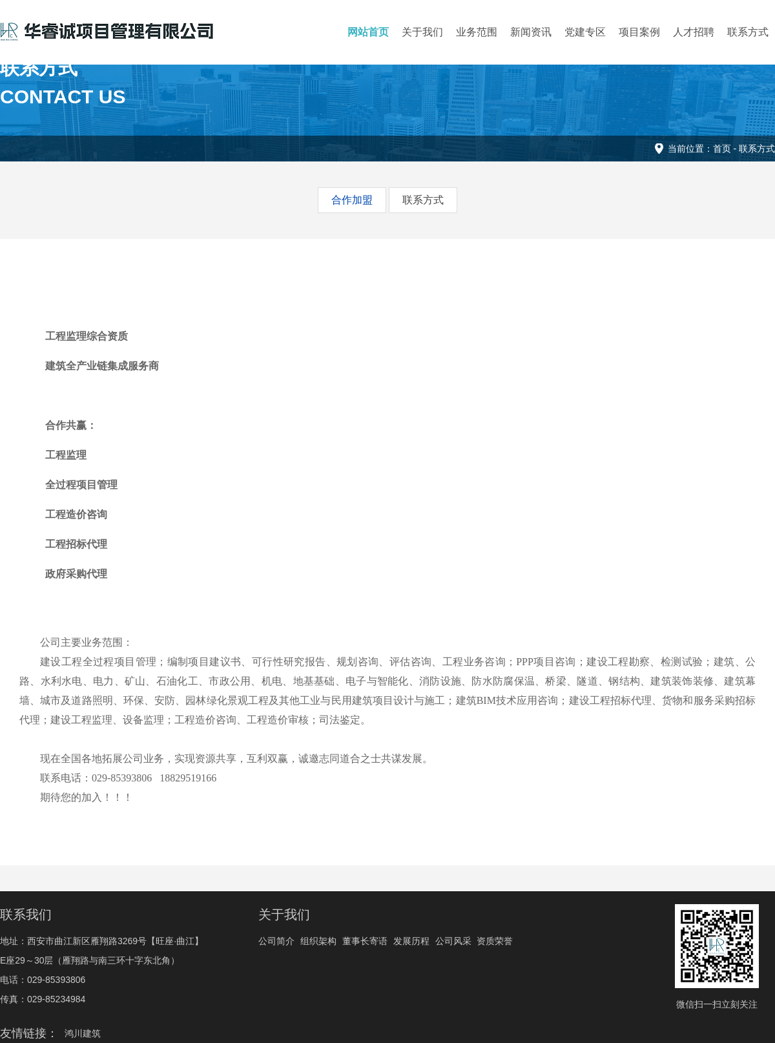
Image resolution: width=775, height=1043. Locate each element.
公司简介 (276, 941)
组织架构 (318, 941)
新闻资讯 (531, 31)
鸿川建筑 (83, 1033)
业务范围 (476, 31)
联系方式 (748, 31)
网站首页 (368, 31)
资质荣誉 (495, 941)
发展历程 (411, 941)
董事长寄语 (365, 941)
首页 (722, 148)
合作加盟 (352, 199)
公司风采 (453, 941)
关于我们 (422, 31)
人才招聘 (693, 31)
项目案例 (639, 31)
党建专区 (585, 31)
